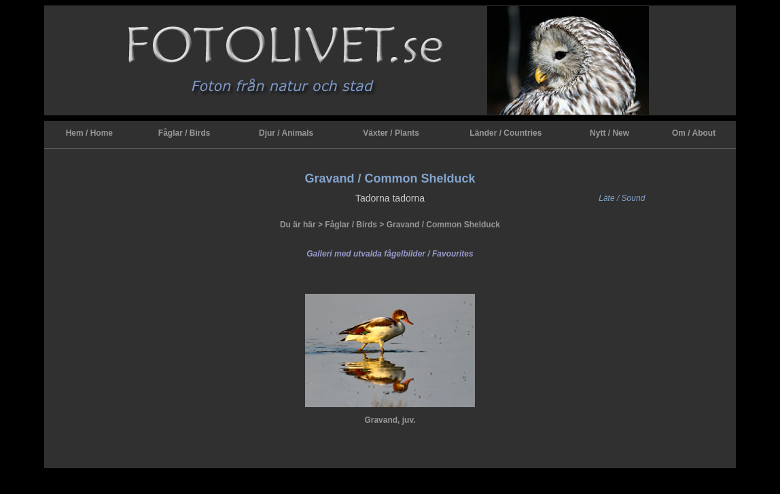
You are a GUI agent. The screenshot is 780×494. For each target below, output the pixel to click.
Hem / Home (89, 133)
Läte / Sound (622, 198)
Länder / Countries (505, 133)
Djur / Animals (286, 133)
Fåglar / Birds (184, 133)
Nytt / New (609, 133)
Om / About (693, 133)
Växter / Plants (391, 133)
